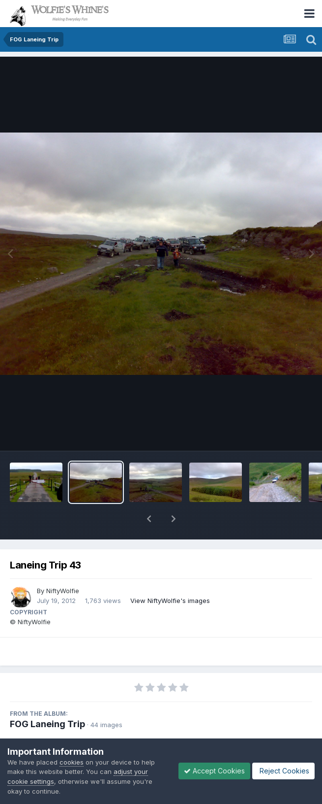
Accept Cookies (214, 771)
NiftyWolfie (62, 591)
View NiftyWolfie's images (170, 600)
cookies (71, 762)
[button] (149, 519)
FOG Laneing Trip (47, 724)
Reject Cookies (283, 771)
